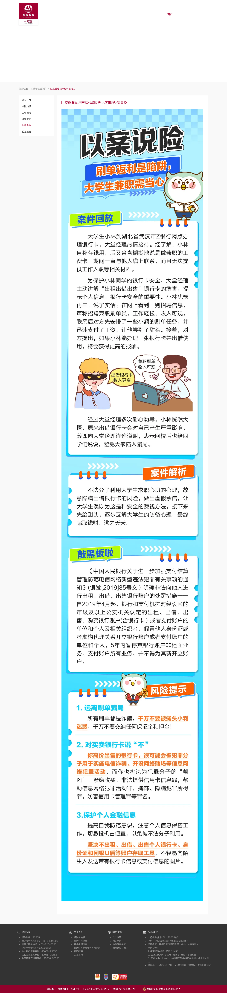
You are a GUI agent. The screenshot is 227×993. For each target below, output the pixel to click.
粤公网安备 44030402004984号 (161, 988)
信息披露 (26, 131)
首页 (169, 14)
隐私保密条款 (119, 944)
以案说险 (26, 125)
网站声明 (117, 941)
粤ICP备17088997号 (127, 989)
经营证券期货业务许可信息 (87, 948)
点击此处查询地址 (190, 944)
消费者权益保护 (40, 88)
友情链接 (78, 951)
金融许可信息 (80, 941)
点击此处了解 (165, 965)
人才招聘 (78, 954)
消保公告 (26, 100)
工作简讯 (26, 112)
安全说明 (117, 937)
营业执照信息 (80, 944)
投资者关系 (79, 937)
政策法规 (26, 119)
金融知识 (26, 106)
